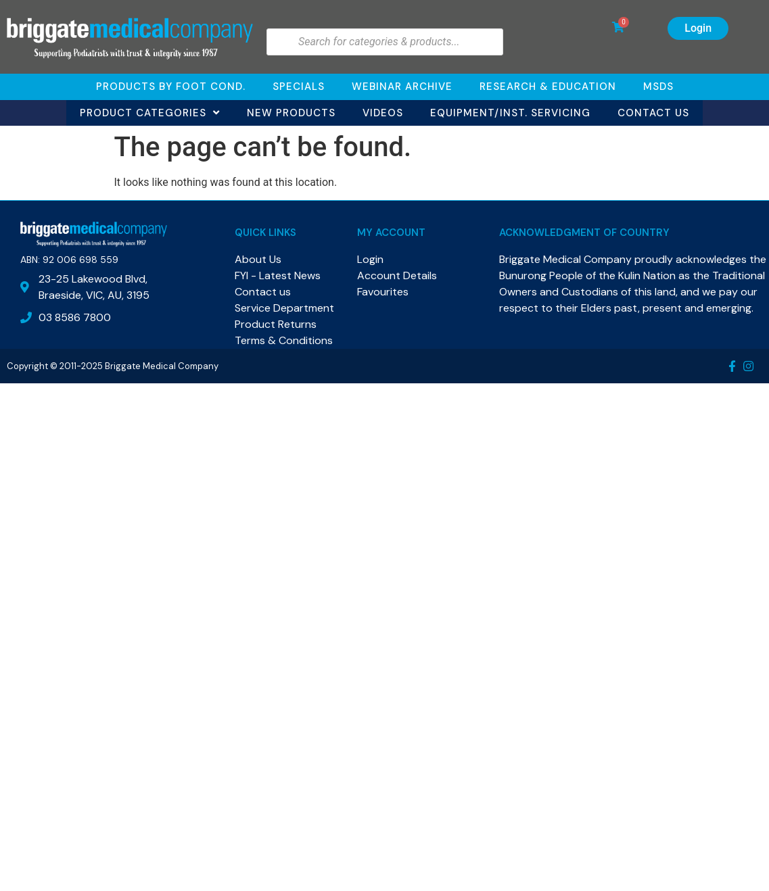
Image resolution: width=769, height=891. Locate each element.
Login (698, 28)
